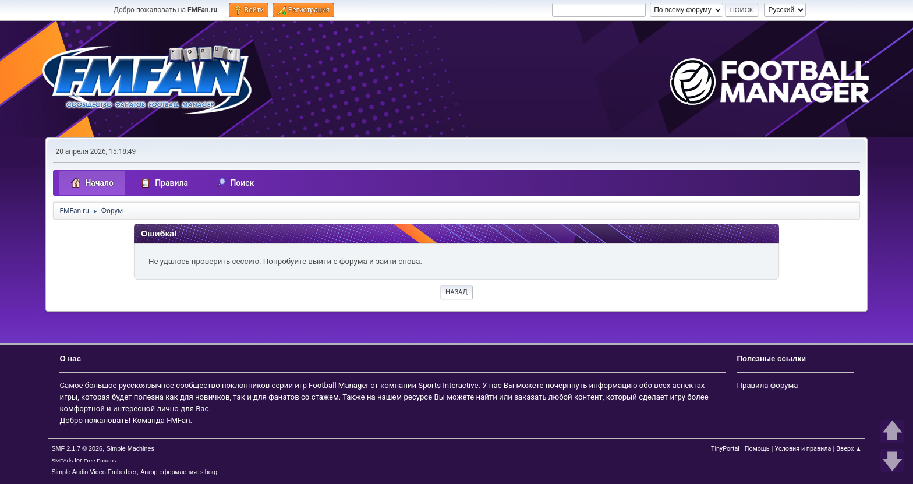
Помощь (757, 449)
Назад (456, 292)
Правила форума (767, 385)
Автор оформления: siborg (178, 471)
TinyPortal (725, 449)
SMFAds (62, 460)
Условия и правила (802, 449)
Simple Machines (130, 448)
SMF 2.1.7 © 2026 (76, 448)
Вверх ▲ (848, 449)
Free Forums (100, 460)
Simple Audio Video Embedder (93, 471)
